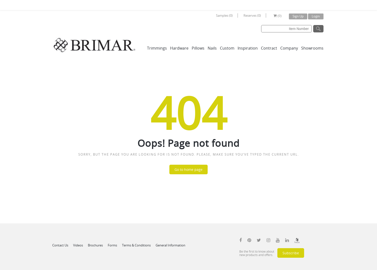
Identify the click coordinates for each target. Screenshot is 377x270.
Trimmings (157, 48)
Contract (269, 48)
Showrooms (312, 48)
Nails (212, 48)
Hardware (179, 48)
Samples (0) (224, 15)
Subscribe (291, 253)
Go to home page (188, 169)
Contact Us (60, 245)
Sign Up (298, 16)
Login (316, 16)
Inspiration (248, 48)
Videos (78, 245)
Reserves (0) (252, 15)
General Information (170, 245)
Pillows (198, 48)
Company (289, 48)
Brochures (95, 245)
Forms (112, 245)
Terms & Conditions (136, 245)
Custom (227, 48)
